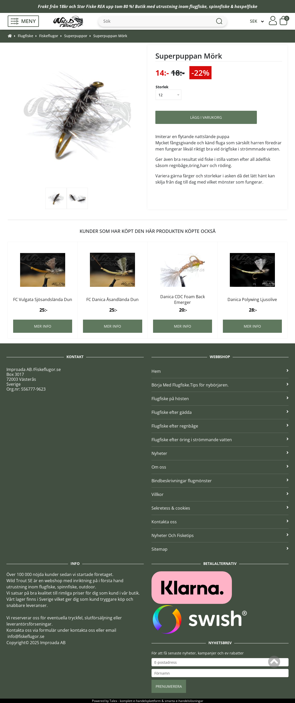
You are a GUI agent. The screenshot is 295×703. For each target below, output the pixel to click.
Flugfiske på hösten (220, 398)
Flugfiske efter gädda (220, 412)
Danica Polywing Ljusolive (252, 299)
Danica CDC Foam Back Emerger (182, 299)
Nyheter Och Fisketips (220, 535)
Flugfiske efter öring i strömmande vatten (220, 440)
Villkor (220, 494)
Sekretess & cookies (220, 508)
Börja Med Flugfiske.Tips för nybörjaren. (220, 385)
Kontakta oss (220, 522)
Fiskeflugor (48, 35)
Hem (220, 371)
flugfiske (198, 6)
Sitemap (220, 549)
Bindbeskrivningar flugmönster (220, 481)
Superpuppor (75, 35)
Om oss (220, 467)
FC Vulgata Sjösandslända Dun (42, 299)
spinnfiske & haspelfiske (233, 6)
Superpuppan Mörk (110, 35)
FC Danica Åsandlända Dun (112, 299)
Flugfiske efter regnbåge (220, 426)
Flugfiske (25, 35)
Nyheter (220, 453)
